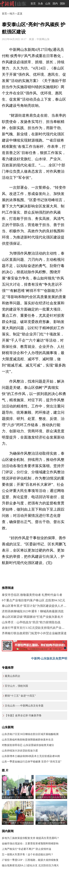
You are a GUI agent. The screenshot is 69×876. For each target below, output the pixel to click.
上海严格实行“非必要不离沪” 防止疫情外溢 (26, 849)
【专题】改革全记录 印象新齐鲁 (23, 715)
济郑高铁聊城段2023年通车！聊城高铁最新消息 (33, 611)
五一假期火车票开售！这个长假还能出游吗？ (27, 854)
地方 (12, 13)
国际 (62, 3)
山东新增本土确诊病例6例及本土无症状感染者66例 (31, 756)
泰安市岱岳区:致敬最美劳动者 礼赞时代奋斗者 (32, 594)
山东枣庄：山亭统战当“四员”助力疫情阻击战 (31, 622)
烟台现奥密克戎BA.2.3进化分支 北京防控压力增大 (30, 865)
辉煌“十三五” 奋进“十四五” (20, 695)
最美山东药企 (12, 676)
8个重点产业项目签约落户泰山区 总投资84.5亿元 (33, 600)
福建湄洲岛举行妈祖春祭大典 (51, 797)
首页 (33, 3)
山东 (47, 3)
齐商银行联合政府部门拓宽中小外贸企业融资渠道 (34, 633)
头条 (40, 3)
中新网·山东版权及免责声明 (49, 658)
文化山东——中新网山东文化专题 (24, 705)
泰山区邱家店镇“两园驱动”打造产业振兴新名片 (32, 616)
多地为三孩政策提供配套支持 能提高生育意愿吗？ (30, 838)
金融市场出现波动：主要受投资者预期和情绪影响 (30, 843)
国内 (55, 3)
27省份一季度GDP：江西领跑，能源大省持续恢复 (30, 860)
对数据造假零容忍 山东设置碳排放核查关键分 (28, 745)
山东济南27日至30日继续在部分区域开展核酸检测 (30, 734)
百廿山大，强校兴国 (16, 686)
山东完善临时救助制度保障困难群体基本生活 (27, 739)
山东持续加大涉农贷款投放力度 (20, 750)
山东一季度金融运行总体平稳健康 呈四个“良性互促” (31, 761)
